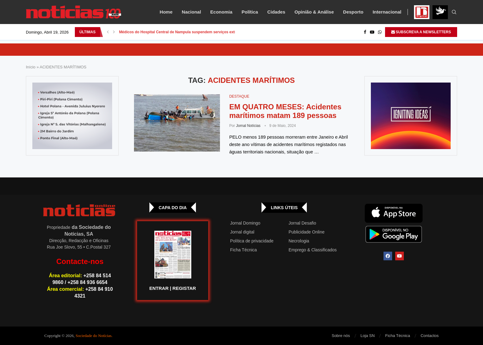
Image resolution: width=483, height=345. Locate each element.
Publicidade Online (307, 232)
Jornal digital (242, 232)
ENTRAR (159, 288)
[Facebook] (365, 32)
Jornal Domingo (245, 223)
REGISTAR (184, 288)
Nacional (191, 11)
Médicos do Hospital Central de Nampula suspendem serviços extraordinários (187, 32)
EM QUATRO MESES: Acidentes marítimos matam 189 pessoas (285, 111)
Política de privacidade (252, 241)
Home (166, 11)
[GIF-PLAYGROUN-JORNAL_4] (411, 116)
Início (30, 67)
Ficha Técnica (243, 250)
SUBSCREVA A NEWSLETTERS (421, 32)
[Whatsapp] (380, 32)
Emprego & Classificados (313, 250)
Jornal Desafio (302, 223)
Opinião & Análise (314, 11)
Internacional (387, 11)
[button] (107, 32)
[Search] (454, 12)
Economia (221, 11)
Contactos (429, 335)
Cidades (276, 11)
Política (250, 11)
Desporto (353, 11)
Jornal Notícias (248, 126)
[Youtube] (372, 32)
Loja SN (367, 335)
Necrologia (299, 241)
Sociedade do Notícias (94, 335)
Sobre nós (341, 335)
